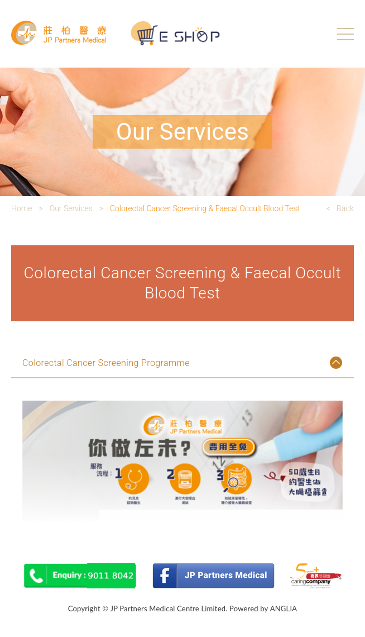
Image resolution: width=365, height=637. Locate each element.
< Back (340, 208)
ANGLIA (283, 608)
